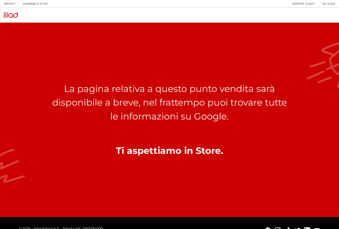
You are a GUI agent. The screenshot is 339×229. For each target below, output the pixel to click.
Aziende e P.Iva (35, 3)
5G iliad (328, 3)
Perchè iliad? (303, 3)
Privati (9, 3)
